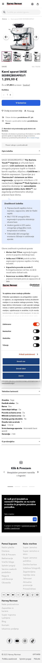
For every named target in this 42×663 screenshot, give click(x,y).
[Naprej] (37, 472)
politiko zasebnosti (12, 528)
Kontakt (5, 625)
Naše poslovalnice (10, 604)
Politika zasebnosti (9, 659)
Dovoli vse (21, 361)
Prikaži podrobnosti (27, 354)
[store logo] (14, 4)
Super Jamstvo (30, 547)
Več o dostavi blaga (33, 138)
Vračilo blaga (8, 562)
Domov (4, 19)
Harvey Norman (10, 601)
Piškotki (37, 659)
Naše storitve (30, 544)
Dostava (5, 551)
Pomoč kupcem (9, 544)
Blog (4, 621)
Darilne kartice (30, 564)
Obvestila (6, 582)
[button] (32, 4)
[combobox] (23, 12)
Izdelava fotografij (31, 568)
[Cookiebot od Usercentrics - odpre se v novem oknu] (29, 285)
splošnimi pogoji (28, 526)
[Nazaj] (4, 472)
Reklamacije (7, 558)
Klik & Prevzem (9, 554)
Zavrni (21, 376)
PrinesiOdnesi (29, 589)
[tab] (21, 151)
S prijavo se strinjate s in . (20, 527)
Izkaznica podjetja (10, 629)
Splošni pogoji (8, 565)
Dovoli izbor (21, 368)
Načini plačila (8, 547)
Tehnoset (27, 578)
